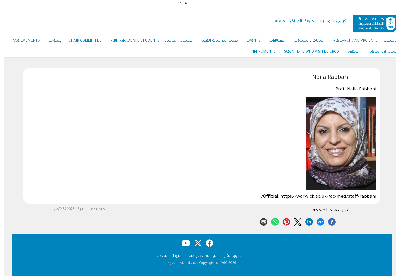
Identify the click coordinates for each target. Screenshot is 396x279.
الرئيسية (386, 42)
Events (242, 42)
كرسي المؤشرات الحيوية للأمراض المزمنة (306, 21)
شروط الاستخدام (166, 259)
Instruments (215, 54)
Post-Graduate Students (118, 42)
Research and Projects (349, 42)
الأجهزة (309, 54)
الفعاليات (268, 42)
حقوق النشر (229, 259)
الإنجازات (36, 42)
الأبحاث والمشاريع (301, 42)
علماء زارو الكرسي (341, 54)
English (180, 3)
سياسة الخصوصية (199, 259)
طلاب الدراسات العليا (207, 42)
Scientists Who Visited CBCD (266, 54)
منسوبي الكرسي (164, 42)
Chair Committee (67, 42)
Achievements (379, 54)
